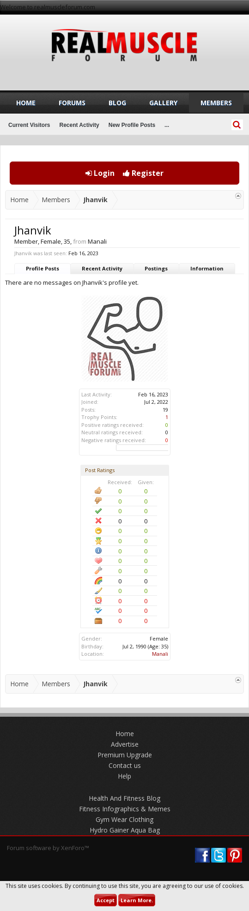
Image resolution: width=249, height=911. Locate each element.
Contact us (125, 765)
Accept (106, 900)
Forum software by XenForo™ (48, 848)
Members (216, 102)
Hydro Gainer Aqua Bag (125, 830)
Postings (156, 268)
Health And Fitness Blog (124, 798)
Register (143, 173)
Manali (160, 653)
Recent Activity (102, 268)
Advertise (125, 744)
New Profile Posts (132, 125)
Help (124, 776)
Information (207, 268)
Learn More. (137, 900)
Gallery (163, 102)
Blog (117, 102)
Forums (72, 102)
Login (100, 173)
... (166, 125)
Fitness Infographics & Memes (124, 808)
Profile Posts (42, 268)
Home (26, 102)
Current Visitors (29, 125)
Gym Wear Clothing (124, 819)
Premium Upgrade (124, 754)
